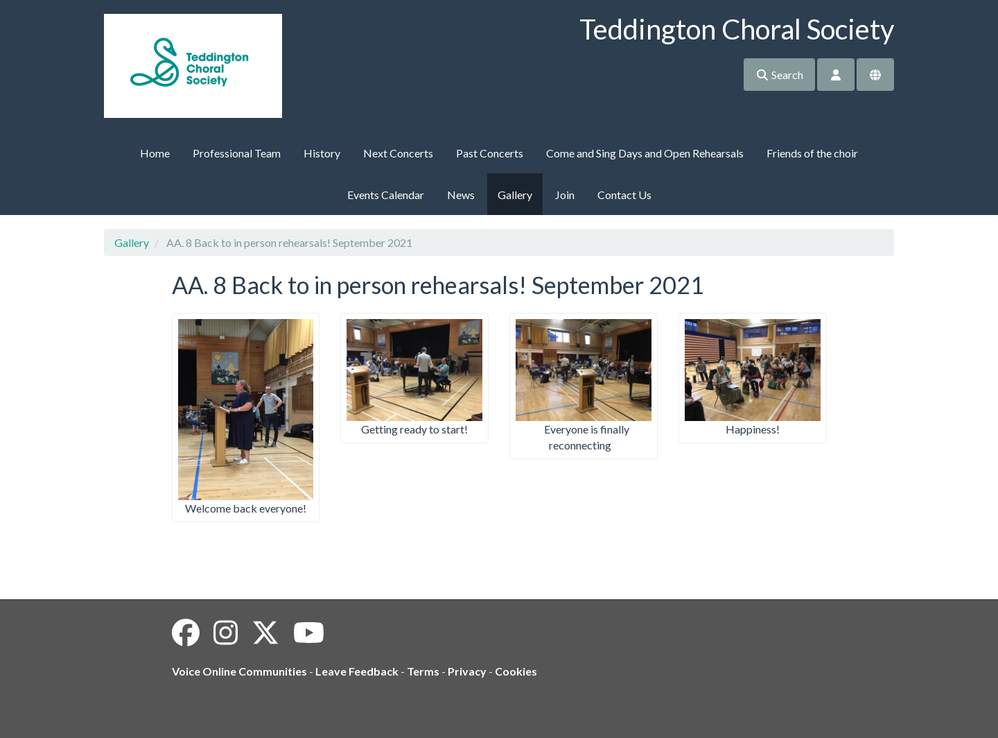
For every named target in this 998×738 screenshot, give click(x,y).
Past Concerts (489, 153)
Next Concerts (398, 153)
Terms (423, 671)
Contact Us (624, 194)
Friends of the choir (812, 153)
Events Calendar (385, 194)
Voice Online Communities (239, 671)
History (322, 153)
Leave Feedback (357, 671)
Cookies (516, 671)
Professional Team (237, 153)
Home (155, 153)
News (461, 194)
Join (565, 194)
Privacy (467, 671)
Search (779, 74)
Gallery (515, 194)
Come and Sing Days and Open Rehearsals (645, 153)
